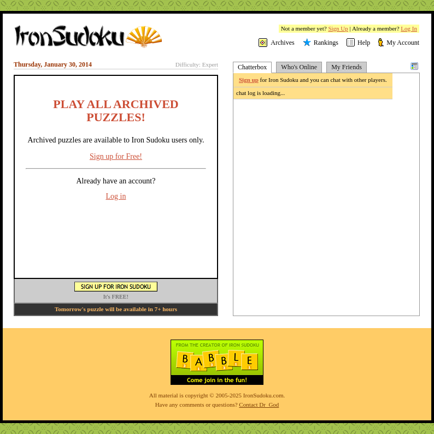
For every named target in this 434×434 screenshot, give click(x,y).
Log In (409, 28)
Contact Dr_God (259, 404)
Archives (282, 42)
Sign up (249, 79)
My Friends (346, 67)
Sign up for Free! (116, 156)
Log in (116, 196)
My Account (402, 42)
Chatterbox (252, 67)
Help (363, 42)
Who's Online (299, 67)
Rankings (326, 42)
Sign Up (338, 28)
